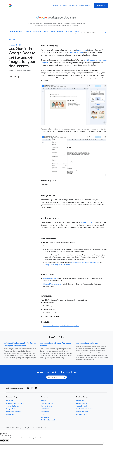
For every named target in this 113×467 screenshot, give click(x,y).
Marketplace (45, 412)
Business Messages (82, 412)
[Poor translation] (6, 440)
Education (68, 32)
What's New (10, 414)
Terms (47, 427)
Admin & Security (57, 32)
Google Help (10, 409)
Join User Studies (81, 414)
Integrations (45, 417)
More (77, 32)
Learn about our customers (87, 343)
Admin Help (10, 400)
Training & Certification (48, 420)
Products (55, 5)
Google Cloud (80, 400)
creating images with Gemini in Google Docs (85, 263)
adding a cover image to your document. (58, 265)
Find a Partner (45, 409)
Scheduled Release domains (52, 284)
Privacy (43, 427)
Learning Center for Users (15, 403)
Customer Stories (47, 403)
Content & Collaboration (33, 32)
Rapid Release (27, 70)
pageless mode (86, 222)
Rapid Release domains (50, 278)
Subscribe (101, 5)
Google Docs (18, 70)
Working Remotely (47, 406)
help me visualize (76, 53)
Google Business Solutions (84, 409)
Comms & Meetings (15, 32)
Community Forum (12, 406)
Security (43, 400)
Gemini (46, 32)
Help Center (73, 5)
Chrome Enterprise (82, 406)
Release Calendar (84, 5)
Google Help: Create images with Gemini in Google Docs (61, 326)
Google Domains (81, 403)
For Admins (63, 5)
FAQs (42, 414)
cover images (82, 50)
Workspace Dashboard (13, 412)
